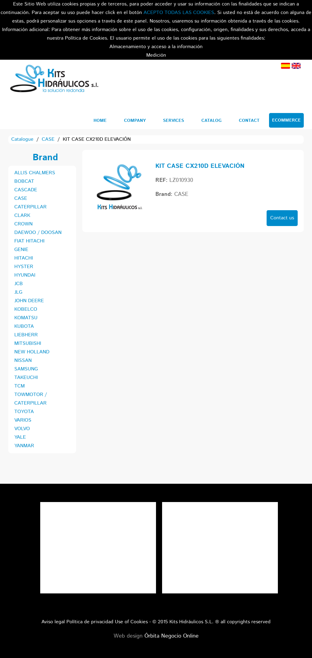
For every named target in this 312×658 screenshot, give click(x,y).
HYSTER (23, 266)
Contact (249, 121)
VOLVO (22, 428)
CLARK (22, 215)
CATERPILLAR (30, 206)
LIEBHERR (26, 334)
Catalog (211, 121)
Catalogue (22, 139)
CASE (48, 139)
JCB (18, 283)
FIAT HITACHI (29, 241)
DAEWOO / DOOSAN (38, 232)
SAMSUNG (26, 369)
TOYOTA (24, 411)
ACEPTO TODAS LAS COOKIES (179, 12)
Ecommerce (286, 120)
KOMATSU (25, 317)
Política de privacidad (89, 621)
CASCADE (25, 189)
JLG (18, 292)
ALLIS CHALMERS (34, 172)
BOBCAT (24, 181)
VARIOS (22, 420)
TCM (19, 386)
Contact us (282, 217)
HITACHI (23, 258)
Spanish (285, 66)
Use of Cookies (131, 621)
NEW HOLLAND (31, 352)
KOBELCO (25, 309)
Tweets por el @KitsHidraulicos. (220, 506)
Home (100, 121)
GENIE (21, 249)
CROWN (23, 224)
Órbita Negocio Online (171, 636)
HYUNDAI (24, 275)
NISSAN (23, 360)
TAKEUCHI (26, 377)
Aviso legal (53, 621)
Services (173, 121)
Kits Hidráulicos (54, 79)
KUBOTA (24, 326)
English (296, 66)
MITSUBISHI (27, 343)
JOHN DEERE (29, 300)
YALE (20, 437)
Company (135, 121)
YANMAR (24, 445)
